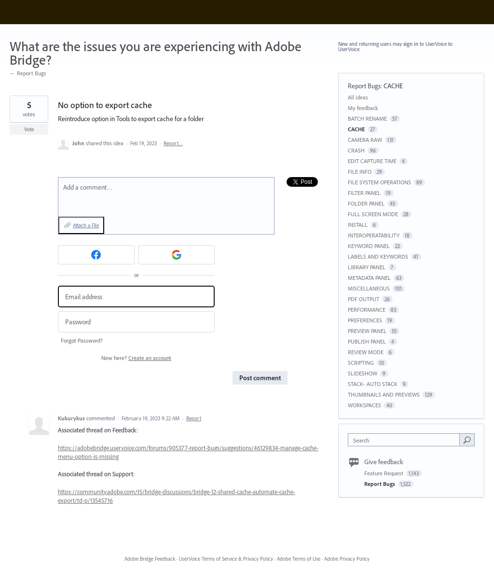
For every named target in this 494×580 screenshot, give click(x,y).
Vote (29, 129)
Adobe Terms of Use (298, 558)
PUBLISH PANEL (367, 341)
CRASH (356, 150)
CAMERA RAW (365, 139)
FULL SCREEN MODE (373, 214)
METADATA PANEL (369, 277)
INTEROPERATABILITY (373, 235)
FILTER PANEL (364, 192)
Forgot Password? (82, 340)
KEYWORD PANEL (369, 245)
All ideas (358, 97)
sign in (410, 44)
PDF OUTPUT (363, 299)
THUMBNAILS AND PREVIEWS (384, 394)
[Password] (136, 322)
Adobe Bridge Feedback (149, 558)
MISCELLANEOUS (369, 288)
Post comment (260, 377)
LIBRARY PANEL (366, 267)
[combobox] (406, 439)
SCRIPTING (361, 362)
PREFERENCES (365, 320)
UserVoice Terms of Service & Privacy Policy (226, 558)
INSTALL (358, 224)
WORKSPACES (364, 405)
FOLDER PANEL (366, 203)
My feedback (363, 107)
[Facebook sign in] (96, 254)
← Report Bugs (28, 73)
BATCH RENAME (367, 118)
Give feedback (383, 461)
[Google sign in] (176, 254)
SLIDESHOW (362, 373)
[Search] (467, 439)
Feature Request (384, 473)
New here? (136, 357)
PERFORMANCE (366, 309)
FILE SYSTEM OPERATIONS (379, 182)
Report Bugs (364, 86)
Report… (173, 143)
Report (193, 418)
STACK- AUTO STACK (373, 383)
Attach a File (86, 225)
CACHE (393, 86)
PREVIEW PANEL (367, 330)
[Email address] (136, 296)
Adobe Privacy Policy (347, 558)
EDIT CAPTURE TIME (372, 161)
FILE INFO (359, 171)
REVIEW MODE (366, 352)
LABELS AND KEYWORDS (378, 256)
